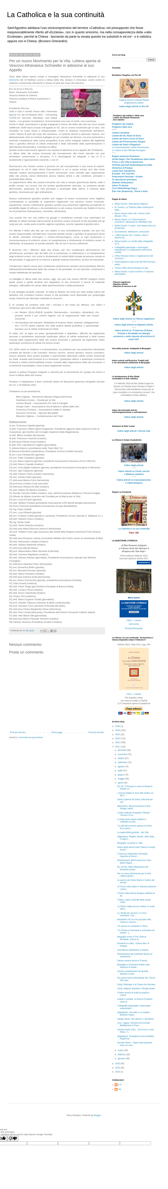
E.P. (120, 1084)
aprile (121, 783)
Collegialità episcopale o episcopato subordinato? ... (134, 1007)
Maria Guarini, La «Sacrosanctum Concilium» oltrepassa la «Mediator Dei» (133, 220)
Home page (56, 732)
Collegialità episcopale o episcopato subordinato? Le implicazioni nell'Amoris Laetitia (133, 250)
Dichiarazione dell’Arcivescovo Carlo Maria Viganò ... (134, 861)
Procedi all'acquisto (134, 628)
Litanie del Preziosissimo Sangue (128, 141)
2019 (118, 1068)
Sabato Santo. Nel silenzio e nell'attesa (135, 1019)
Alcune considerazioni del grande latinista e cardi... (132, 972)
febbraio (122, 1054)
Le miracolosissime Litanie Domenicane (130, 147)
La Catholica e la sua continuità (55, 14)
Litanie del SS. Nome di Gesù (126, 135)
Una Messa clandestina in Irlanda (132, 950)
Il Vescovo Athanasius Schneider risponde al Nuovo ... (132, 855)
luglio (120, 770)
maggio (121, 779)
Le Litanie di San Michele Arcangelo (128, 150)
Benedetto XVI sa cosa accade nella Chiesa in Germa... (134, 920)
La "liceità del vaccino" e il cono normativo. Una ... (131, 914)
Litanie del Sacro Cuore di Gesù (128, 138)
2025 (118, 730)
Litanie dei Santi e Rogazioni (126, 144)
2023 (118, 738)
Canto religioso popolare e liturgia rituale (136, 988)
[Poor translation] (12, 1138)
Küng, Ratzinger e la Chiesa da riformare (136, 984)
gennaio (122, 1058)
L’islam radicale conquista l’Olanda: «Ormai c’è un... (133, 813)
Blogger (97, 1115)
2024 (118, 734)
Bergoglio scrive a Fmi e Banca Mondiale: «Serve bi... (131, 938)
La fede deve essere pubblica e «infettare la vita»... (131, 820)
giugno (121, 775)
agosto (121, 766)
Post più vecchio (96, 732)
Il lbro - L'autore (134, 694)
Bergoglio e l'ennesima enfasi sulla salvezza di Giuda (133, 965)
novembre (123, 754)
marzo (121, 1050)
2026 (118, 726)
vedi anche (134, 624)
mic (119, 1089)
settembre (123, 762)
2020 (118, 1063)
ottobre (121, 758)
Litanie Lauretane (120, 133)
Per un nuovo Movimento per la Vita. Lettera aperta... (134, 874)
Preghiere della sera (122, 127)
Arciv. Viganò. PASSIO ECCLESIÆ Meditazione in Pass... (133, 1024)
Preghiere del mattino (123, 124)
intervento (14, 80)
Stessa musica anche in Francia (132, 960)
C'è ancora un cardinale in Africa (132, 926)
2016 (118, 1072)
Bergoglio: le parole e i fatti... (130, 843)
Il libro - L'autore (133, 620)
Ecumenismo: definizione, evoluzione (132, 231)
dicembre (122, 750)
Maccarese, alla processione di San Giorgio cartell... (133, 807)
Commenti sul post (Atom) (30, 737)
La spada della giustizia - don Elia (133, 832)
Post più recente (17, 732)
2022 (118, 742)
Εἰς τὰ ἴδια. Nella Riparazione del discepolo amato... (132, 868)
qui (11, 114)
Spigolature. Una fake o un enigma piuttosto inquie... (133, 1013)
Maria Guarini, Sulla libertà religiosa (131, 204)
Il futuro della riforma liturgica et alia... (132, 268)
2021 (118, 746)
